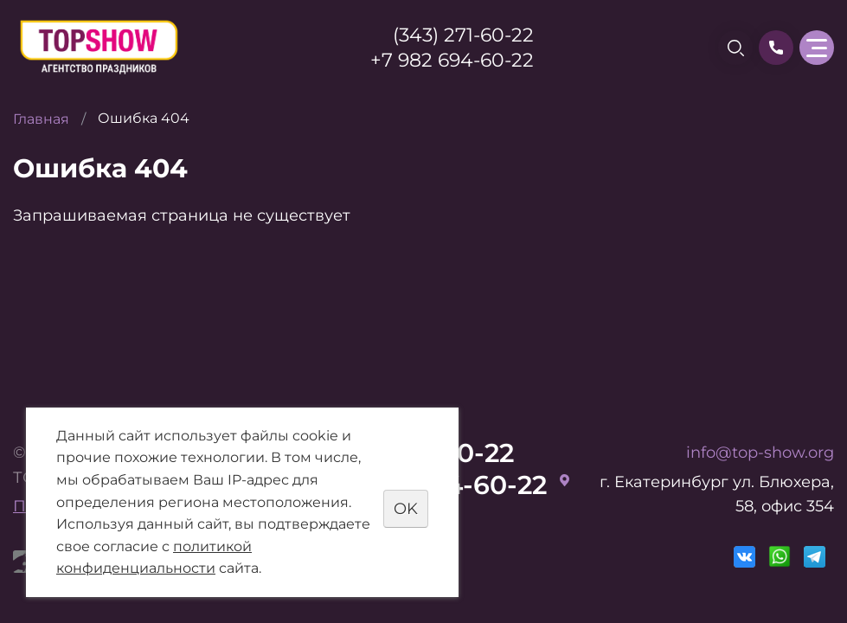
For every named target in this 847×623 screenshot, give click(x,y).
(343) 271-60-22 (463, 35)
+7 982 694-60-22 (452, 60)
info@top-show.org (760, 452)
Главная (41, 119)
